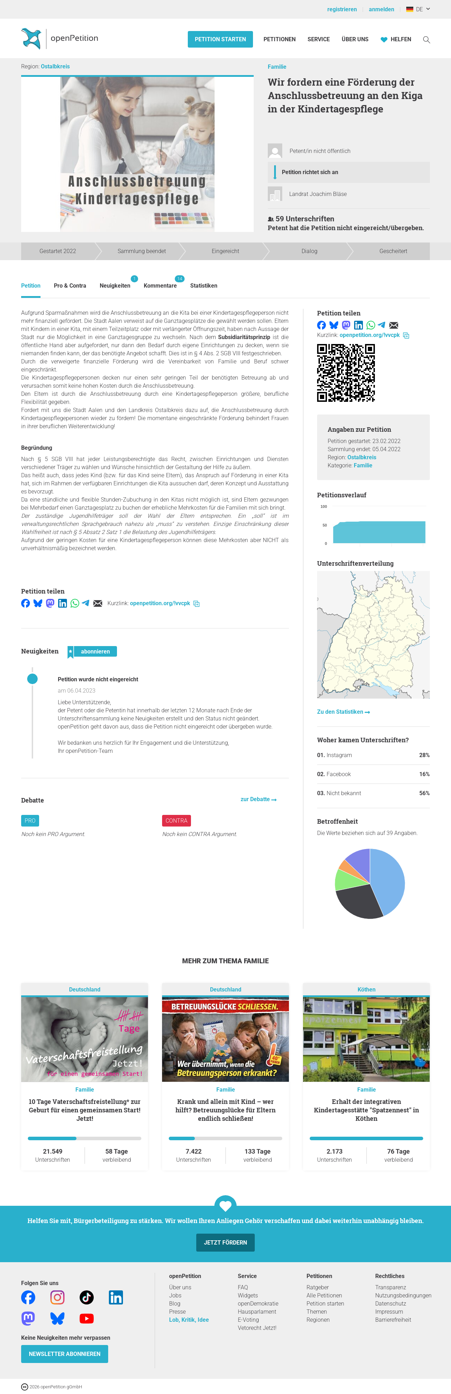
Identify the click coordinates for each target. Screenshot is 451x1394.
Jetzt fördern (225, 1242)
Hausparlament (257, 1311)
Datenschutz (390, 1303)
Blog (174, 1303)
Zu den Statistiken (341, 711)
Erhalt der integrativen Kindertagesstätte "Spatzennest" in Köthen (366, 1110)
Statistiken (203, 285)
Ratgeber (318, 1287)
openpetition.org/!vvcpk (164, 603)
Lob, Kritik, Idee (189, 1319)
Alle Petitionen (324, 1295)
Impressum (389, 1311)
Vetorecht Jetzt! (257, 1328)
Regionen (318, 1319)
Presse (177, 1311)
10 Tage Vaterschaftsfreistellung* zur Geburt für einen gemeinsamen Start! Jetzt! (85, 1110)
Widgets (248, 1295)
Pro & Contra (70, 285)
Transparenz (390, 1287)
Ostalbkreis (55, 66)
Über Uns (355, 39)
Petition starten (220, 39)
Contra (176, 820)
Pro (30, 820)
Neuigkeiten (115, 282)
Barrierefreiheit (393, 1319)
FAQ (243, 1287)
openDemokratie (258, 1303)
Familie (277, 66)
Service (319, 39)
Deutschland (84, 989)
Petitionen (280, 39)
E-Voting (248, 1319)
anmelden (381, 9)
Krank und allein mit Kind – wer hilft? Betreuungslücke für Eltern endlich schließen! (225, 1110)
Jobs (175, 1295)
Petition (31, 285)
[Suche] (426, 39)
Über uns (180, 1287)
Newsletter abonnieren (64, 1354)
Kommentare (160, 282)
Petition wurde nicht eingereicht (98, 679)
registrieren (342, 9)
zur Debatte (256, 799)
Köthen (367, 989)
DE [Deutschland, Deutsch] (414, 9)
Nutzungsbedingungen (403, 1295)
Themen (317, 1311)
